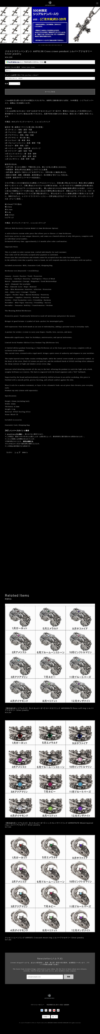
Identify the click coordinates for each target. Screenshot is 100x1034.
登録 (68, 977)
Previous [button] (3, 25)
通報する (25, 452)
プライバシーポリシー (37, 1004)
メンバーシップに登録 (14, 434)
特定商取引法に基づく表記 (55, 1004)
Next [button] (96, 25)
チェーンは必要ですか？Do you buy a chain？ (22, 75)
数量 (6, 83)
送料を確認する (28, 441)
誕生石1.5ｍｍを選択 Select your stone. (20, 67)
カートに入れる (50, 92)
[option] (50, 25)
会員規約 (66, 1004)
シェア (17, 452)
